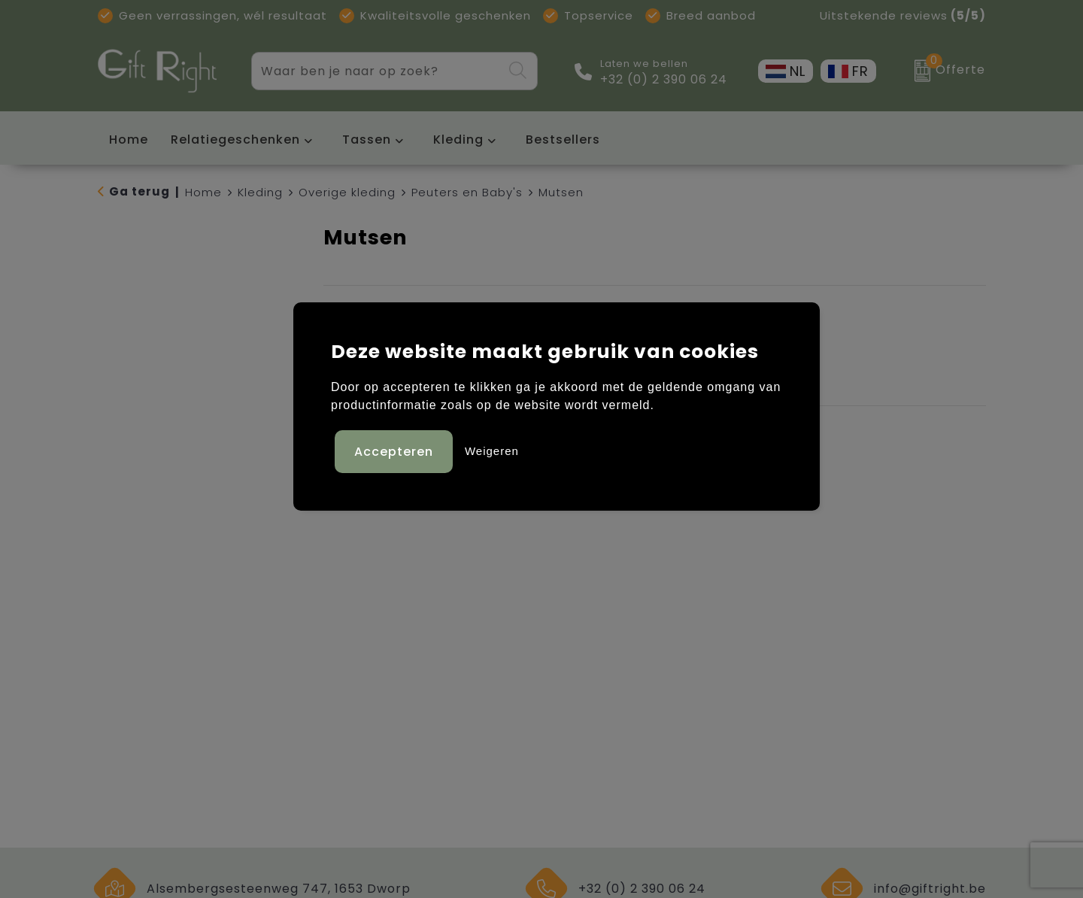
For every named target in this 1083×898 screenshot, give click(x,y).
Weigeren (492, 450)
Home (203, 192)
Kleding (458, 139)
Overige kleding (347, 192)
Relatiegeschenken (235, 139)
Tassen (366, 139)
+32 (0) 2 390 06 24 (663, 80)
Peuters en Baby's (467, 192)
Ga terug (139, 191)
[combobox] (377, 71)
